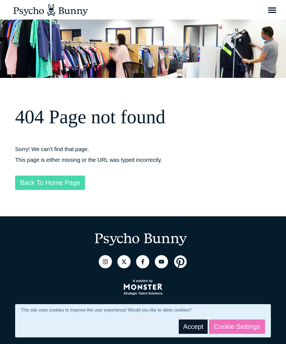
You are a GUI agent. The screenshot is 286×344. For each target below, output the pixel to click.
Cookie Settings (237, 326)
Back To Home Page (50, 182)
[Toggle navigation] (272, 10)
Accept (193, 326)
